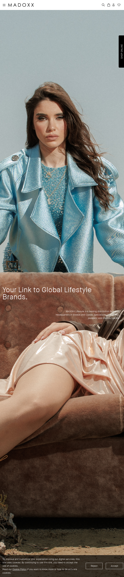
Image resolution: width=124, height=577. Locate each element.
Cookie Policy (19, 569)
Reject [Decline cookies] (94, 566)
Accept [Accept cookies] (114, 566)
